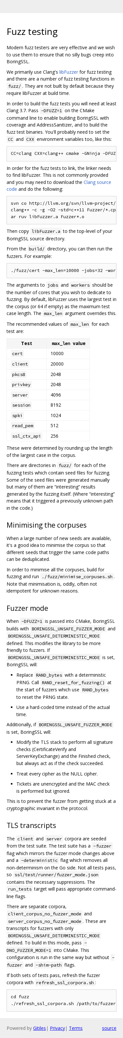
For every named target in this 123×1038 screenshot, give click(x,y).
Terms (76, 1028)
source (109, 1028)
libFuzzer (68, 72)
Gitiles (39, 1028)
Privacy (57, 1028)
